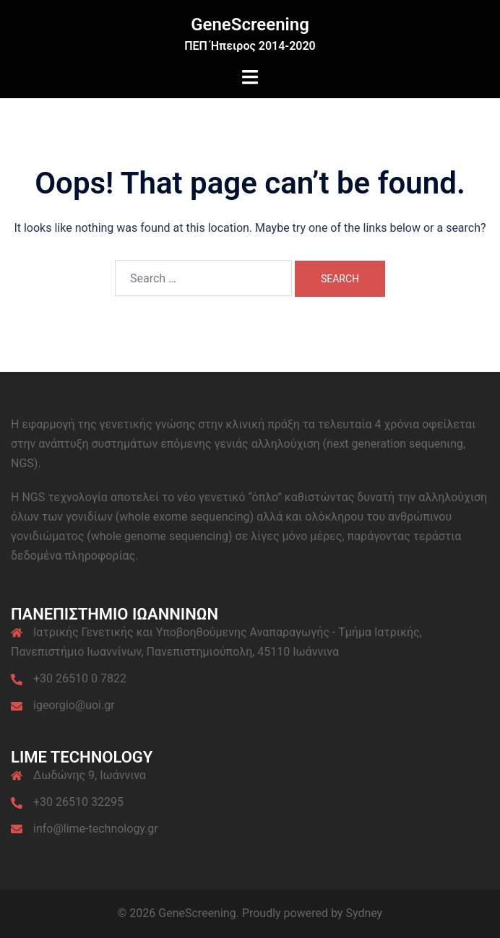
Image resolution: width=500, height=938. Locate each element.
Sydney (363, 913)
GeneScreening (250, 24)
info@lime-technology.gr (95, 828)
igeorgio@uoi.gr (74, 705)
